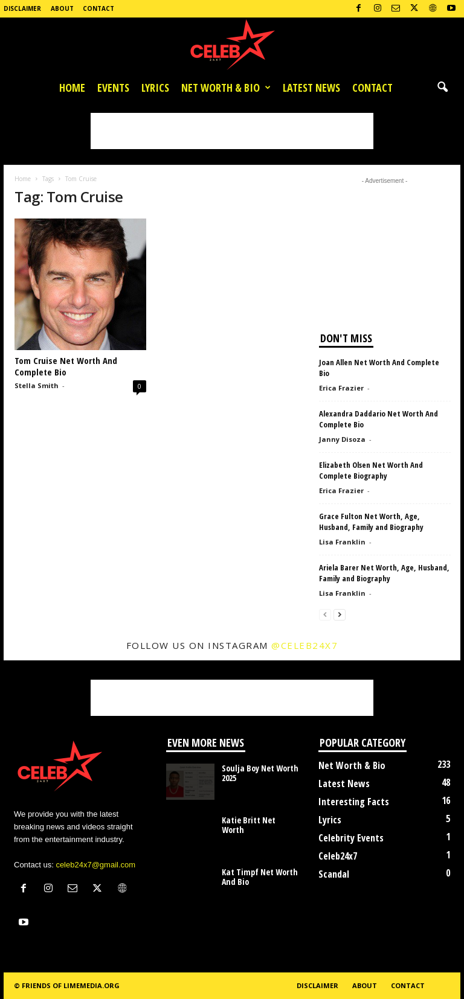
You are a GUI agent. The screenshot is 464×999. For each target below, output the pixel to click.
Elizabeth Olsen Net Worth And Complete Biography (371, 470)
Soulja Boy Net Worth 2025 (260, 773)
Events (113, 87)
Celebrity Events (351, 837)
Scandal (333, 874)
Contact (98, 8)
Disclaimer (22, 8)
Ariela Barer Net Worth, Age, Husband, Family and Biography (384, 573)
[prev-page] (325, 614)
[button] (442, 87)
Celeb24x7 (337, 856)
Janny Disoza (342, 439)
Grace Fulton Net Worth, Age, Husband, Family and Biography (371, 521)
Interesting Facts (353, 801)
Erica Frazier (341, 387)
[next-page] (340, 614)
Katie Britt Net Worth (249, 824)
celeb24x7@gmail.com (95, 864)
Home (72, 87)
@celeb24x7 (304, 645)
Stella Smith (36, 385)
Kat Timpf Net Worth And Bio (260, 876)
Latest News (311, 87)
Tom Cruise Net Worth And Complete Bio (65, 366)
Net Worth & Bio (226, 87)
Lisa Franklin (342, 541)
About (62, 8)
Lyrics (155, 87)
